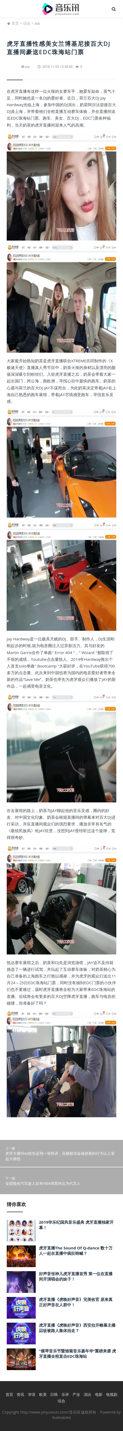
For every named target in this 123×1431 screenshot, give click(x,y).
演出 (87, 1394)
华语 (31, 1394)
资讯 (20, 1394)
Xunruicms (61, 1417)
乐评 (65, 1394)
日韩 (54, 1394)
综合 (27, 23)
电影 (99, 1394)
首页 (15, 23)
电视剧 (111, 1394)
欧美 (43, 1394)
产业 (76, 1394)
